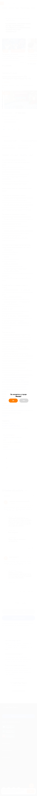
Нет (24, 400)
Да (13, 400)
